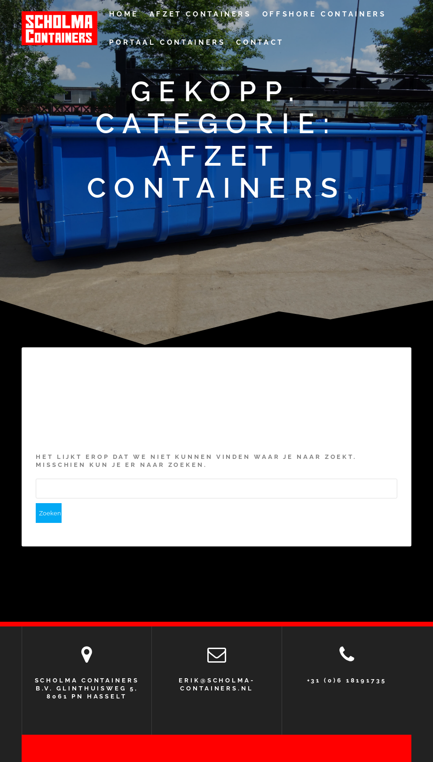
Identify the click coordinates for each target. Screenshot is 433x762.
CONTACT (259, 42)
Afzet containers (201, 14)
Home (123, 14)
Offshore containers (324, 14)
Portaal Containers (167, 42)
